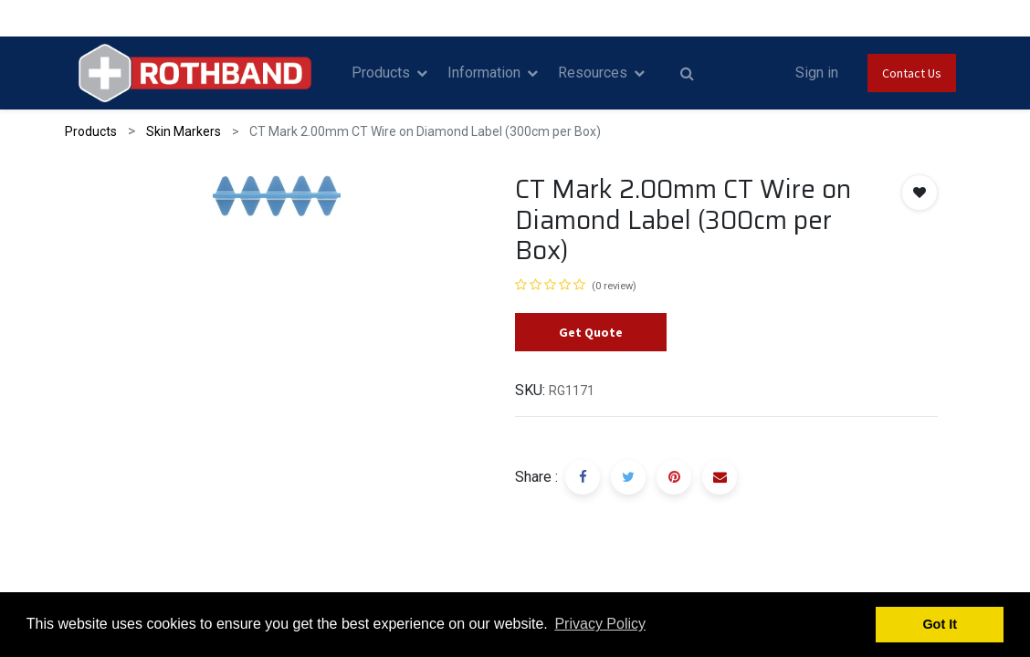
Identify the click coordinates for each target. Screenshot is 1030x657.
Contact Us (911, 73)
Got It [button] (939, 624)
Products (91, 131)
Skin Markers (183, 131)
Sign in (816, 72)
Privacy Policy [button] (600, 623)
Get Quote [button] (591, 332)
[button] (919, 192)
